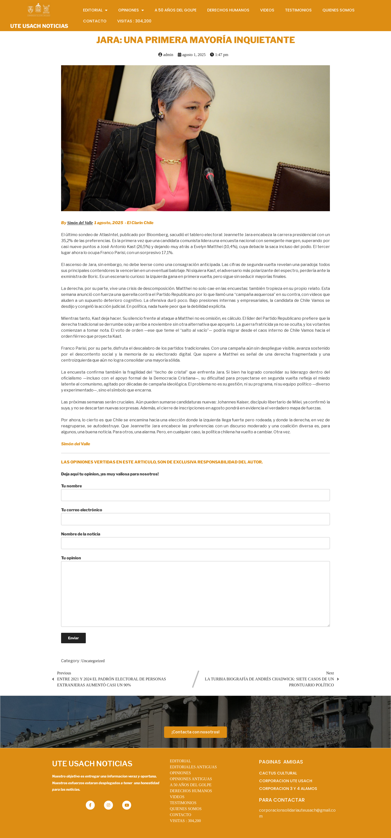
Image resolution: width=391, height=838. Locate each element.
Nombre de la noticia (195, 540)
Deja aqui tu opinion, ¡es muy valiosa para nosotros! (110, 474)
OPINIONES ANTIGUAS (191, 779)
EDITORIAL (180, 761)
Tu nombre (195, 492)
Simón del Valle (80, 223)
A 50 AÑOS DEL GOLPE (190, 785)
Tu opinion (195, 591)
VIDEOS (177, 797)
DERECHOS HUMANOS (191, 791)
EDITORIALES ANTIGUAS (193, 767)
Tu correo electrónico (195, 516)
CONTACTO (180, 815)
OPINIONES (180, 773)
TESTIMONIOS (183, 803)
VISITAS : (185, 821)
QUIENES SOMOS (186, 809)
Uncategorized (92, 661)
